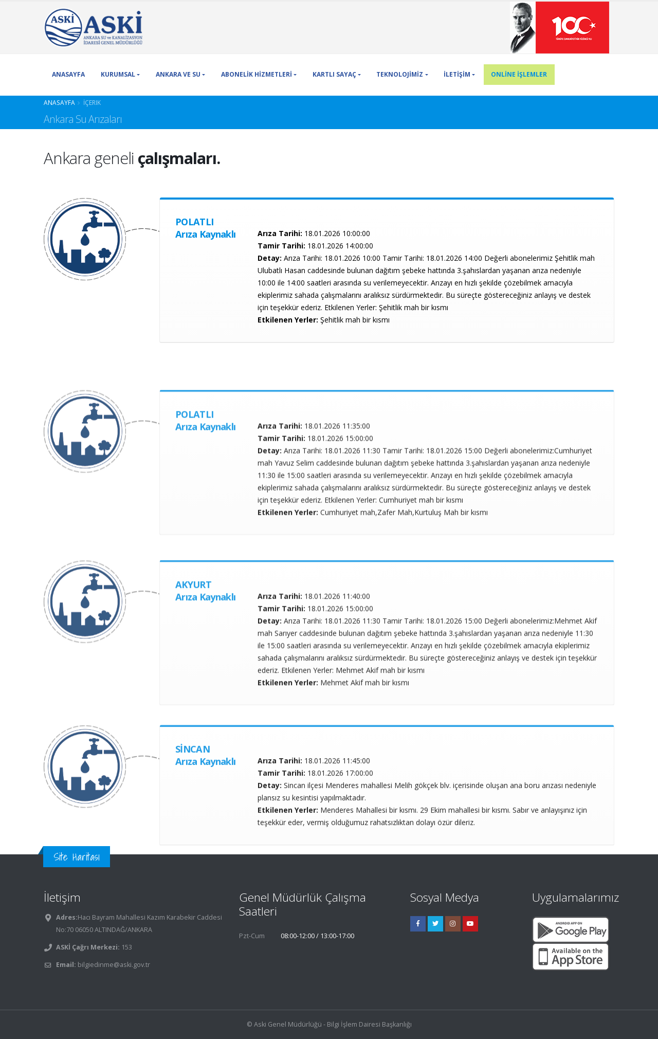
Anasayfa (59, 102)
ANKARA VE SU (178, 74)
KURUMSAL (118, 74)
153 (126, 947)
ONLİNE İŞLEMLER (519, 74)
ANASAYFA (68, 74)
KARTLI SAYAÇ (334, 74)
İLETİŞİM (457, 74)
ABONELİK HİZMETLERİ (256, 74)
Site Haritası (76, 856)
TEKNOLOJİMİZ (399, 74)
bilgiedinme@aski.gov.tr (114, 964)
